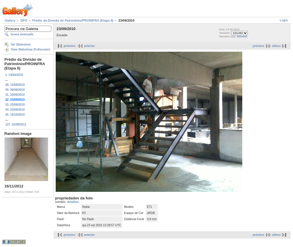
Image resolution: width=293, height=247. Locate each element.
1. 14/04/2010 (14, 74)
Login (284, 20)
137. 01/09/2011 (15, 124)
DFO (23, 20)
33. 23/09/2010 (15, 104)
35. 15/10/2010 (15, 114)
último (276, 46)
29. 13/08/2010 (15, 84)
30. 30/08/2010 (15, 89)
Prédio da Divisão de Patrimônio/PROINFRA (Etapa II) (72, 20)
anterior (89, 46)
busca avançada (22, 34)
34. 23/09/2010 (15, 109)
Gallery (10, 20)
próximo (258, 46)
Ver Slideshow (21, 44)
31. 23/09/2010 (15, 94)
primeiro (69, 46)
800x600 (242, 36)
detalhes (73, 201)
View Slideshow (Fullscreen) (30, 49)
